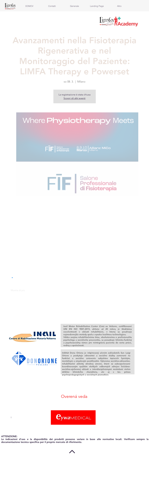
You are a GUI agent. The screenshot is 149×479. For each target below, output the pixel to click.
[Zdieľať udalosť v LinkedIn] (27, 312)
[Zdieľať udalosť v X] (19, 312)
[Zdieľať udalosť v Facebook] (12, 312)
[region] (33, 335)
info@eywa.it (8, 428)
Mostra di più (18, 290)
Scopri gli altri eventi (74, 98)
